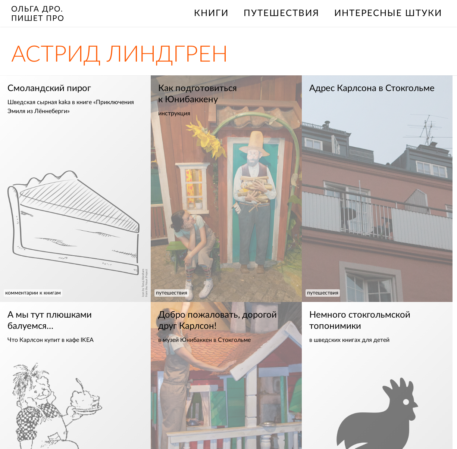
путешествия (281, 13)
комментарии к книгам (33, 293)
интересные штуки (388, 13)
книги (211, 13)
